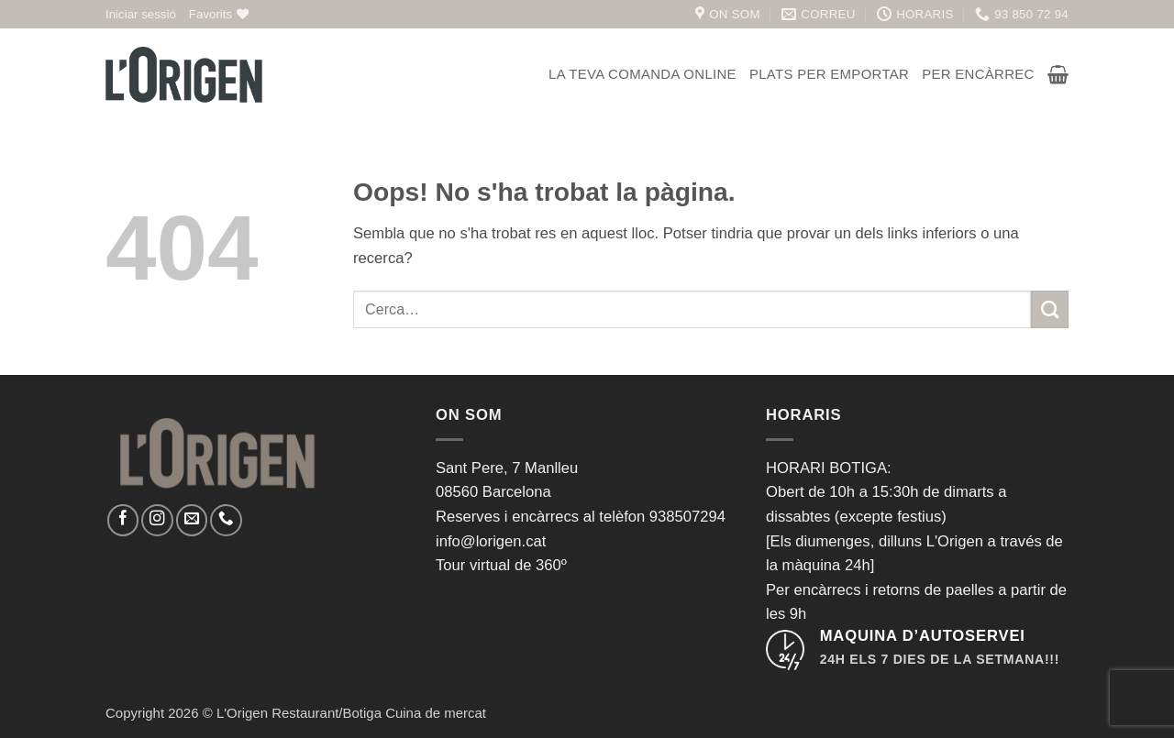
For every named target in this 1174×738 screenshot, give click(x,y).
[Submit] (1050, 309)
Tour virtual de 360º (501, 565)
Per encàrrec (978, 74)
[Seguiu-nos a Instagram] (156, 519)
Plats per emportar (829, 74)
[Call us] (225, 519)
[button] (140, 14)
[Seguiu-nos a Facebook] (122, 519)
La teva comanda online (642, 74)
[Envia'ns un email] (191, 519)
